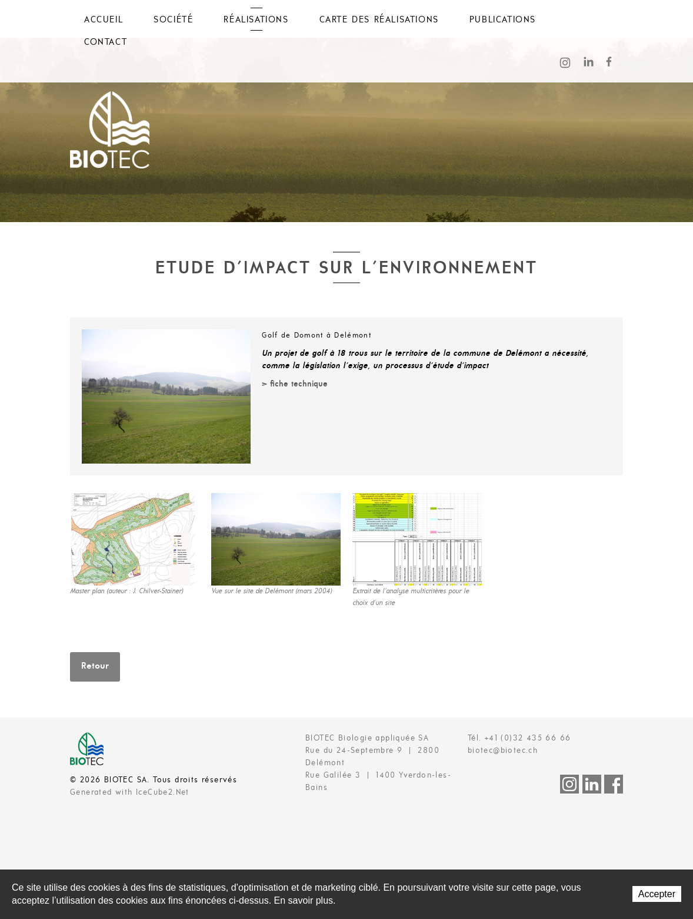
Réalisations (256, 20)
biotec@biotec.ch (503, 750)
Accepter (656, 894)
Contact (105, 42)
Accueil (103, 20)
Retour (95, 666)
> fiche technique (295, 384)
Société (173, 20)
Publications (502, 20)
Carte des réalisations (379, 20)
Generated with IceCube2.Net (129, 792)
